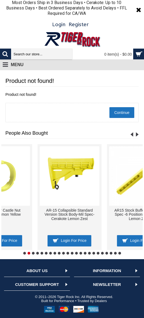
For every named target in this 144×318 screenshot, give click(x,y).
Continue (121, 112)
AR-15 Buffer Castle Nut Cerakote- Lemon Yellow (106, 212)
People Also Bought (26, 133)
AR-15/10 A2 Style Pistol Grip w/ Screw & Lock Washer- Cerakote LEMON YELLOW (37, 214)
